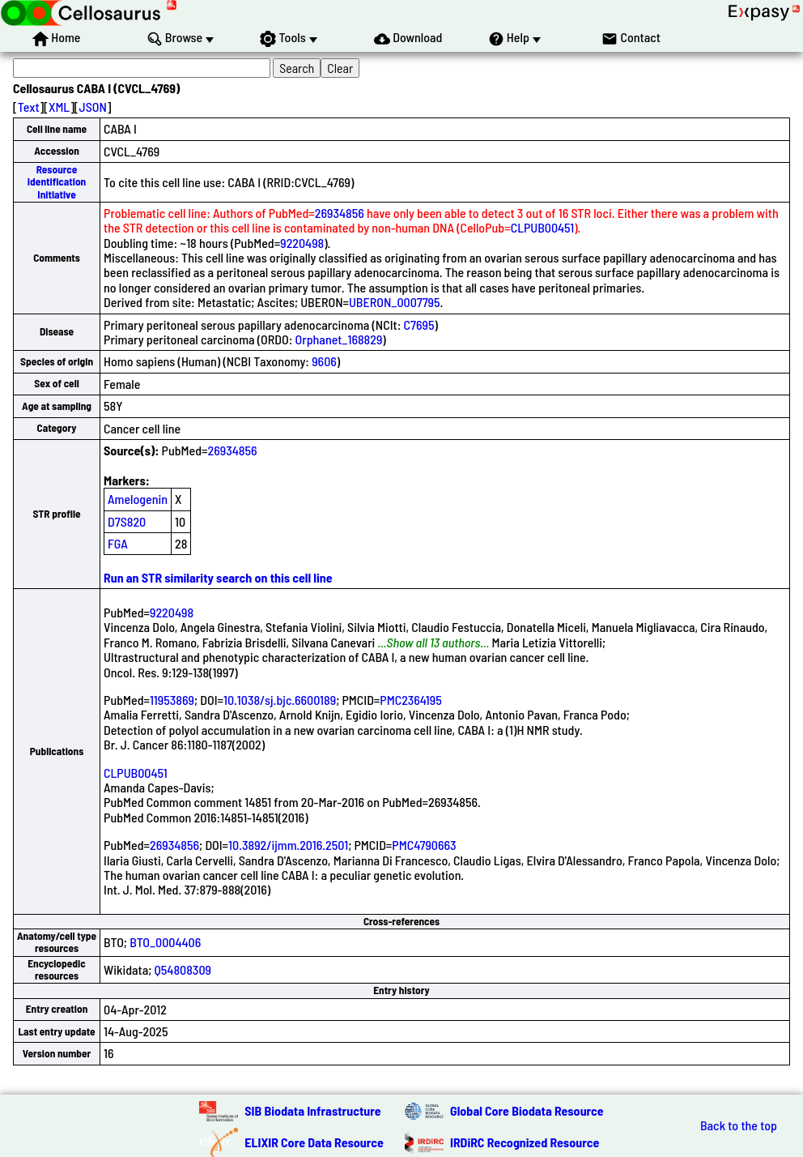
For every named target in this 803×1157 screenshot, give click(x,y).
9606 (324, 361)
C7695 (419, 324)
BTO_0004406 (165, 942)
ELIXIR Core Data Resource (314, 1142)
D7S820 (127, 521)
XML (59, 106)
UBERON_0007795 (394, 302)
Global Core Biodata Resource (527, 1110)
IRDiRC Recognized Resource (524, 1142)
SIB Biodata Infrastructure (312, 1110)
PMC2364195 (410, 699)
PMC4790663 (424, 844)
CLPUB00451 (543, 227)
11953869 (172, 699)
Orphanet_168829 (339, 339)
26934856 (339, 212)
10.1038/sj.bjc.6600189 (279, 699)
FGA (118, 543)
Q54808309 (183, 969)
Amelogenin (138, 498)
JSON (93, 106)
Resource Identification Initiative (57, 182)
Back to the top (738, 1125)
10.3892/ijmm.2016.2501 (288, 844)
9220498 (302, 242)
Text (29, 106)
